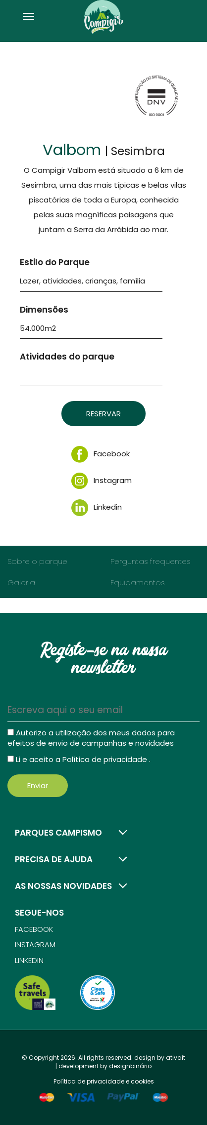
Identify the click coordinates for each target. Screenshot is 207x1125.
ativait (175, 1057)
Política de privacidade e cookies (103, 1081)
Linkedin (96, 507)
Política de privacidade (105, 759)
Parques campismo (58, 833)
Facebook (100, 453)
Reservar (103, 413)
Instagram (101, 480)
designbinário (130, 1066)
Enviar (37, 785)
